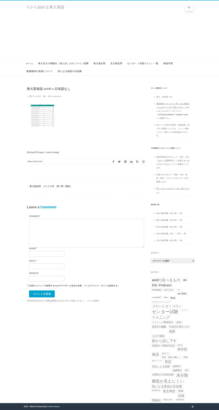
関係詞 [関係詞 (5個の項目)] (156, 400)
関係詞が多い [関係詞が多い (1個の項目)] (168, 400)
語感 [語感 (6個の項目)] (181, 396)
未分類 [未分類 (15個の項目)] (182, 375)
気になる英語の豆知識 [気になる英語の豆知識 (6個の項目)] (167, 386)
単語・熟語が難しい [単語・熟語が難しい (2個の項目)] (171, 357)
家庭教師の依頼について (39, 71)
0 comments (56, 96)
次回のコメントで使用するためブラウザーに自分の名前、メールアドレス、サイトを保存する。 (74, 286)
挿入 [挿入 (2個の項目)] (187, 370)
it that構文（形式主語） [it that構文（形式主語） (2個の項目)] (163, 290)
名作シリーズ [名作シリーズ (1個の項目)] (157, 361)
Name (32, 249)
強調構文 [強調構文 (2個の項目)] (177, 366)
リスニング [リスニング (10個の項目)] (161, 317)
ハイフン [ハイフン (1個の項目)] (184, 310)
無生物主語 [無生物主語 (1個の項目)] (156, 390)
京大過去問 (116, 63)
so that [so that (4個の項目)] (182, 293)
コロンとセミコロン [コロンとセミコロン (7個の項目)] (167, 306)
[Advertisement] (109, 37)
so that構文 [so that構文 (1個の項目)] (156, 297)
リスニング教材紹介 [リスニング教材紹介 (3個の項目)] (163, 322)
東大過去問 (99, 63)
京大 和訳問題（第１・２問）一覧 (171, 234)
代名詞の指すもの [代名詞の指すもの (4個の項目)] (179, 326)
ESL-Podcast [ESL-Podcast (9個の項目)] (162, 285)
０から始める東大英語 (45, 7)
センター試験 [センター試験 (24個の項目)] (165, 311)
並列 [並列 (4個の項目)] (178, 322)
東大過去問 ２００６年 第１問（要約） (49, 186)
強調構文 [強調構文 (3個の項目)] (177, 370)
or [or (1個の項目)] (178, 290)
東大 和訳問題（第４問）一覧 (169, 220)
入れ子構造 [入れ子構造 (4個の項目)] (158, 336)
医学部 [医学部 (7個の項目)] (182, 349)
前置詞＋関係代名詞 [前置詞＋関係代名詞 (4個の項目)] (163, 345)
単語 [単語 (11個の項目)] (155, 354)
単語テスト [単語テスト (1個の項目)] (166, 354)
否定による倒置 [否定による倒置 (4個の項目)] (161, 366)
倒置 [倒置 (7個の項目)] (172, 331)
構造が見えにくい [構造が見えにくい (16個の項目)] (168, 381)
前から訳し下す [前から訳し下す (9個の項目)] (164, 341)
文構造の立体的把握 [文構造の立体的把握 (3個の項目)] (163, 374)
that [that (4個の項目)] (172, 297)
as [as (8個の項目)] (185, 280)
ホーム (29, 63)
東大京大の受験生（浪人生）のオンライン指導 (63, 63)
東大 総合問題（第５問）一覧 (169, 227)
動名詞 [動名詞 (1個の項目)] (180, 345)
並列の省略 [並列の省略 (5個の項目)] (159, 326)
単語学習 (168, 63)
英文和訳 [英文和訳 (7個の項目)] (169, 391)
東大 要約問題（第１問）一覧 (169, 213)
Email (32, 261)
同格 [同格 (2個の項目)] (186, 357)
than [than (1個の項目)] (166, 297)
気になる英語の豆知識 (70, 71)
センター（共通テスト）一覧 (142, 63)
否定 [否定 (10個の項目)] (168, 362)
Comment (34, 216)
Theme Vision (53, 406)
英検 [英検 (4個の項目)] (180, 390)
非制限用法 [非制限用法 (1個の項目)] (180, 400)
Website (34, 273)
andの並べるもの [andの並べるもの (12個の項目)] (166, 280)
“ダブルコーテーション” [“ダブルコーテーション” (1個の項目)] (161, 302)
